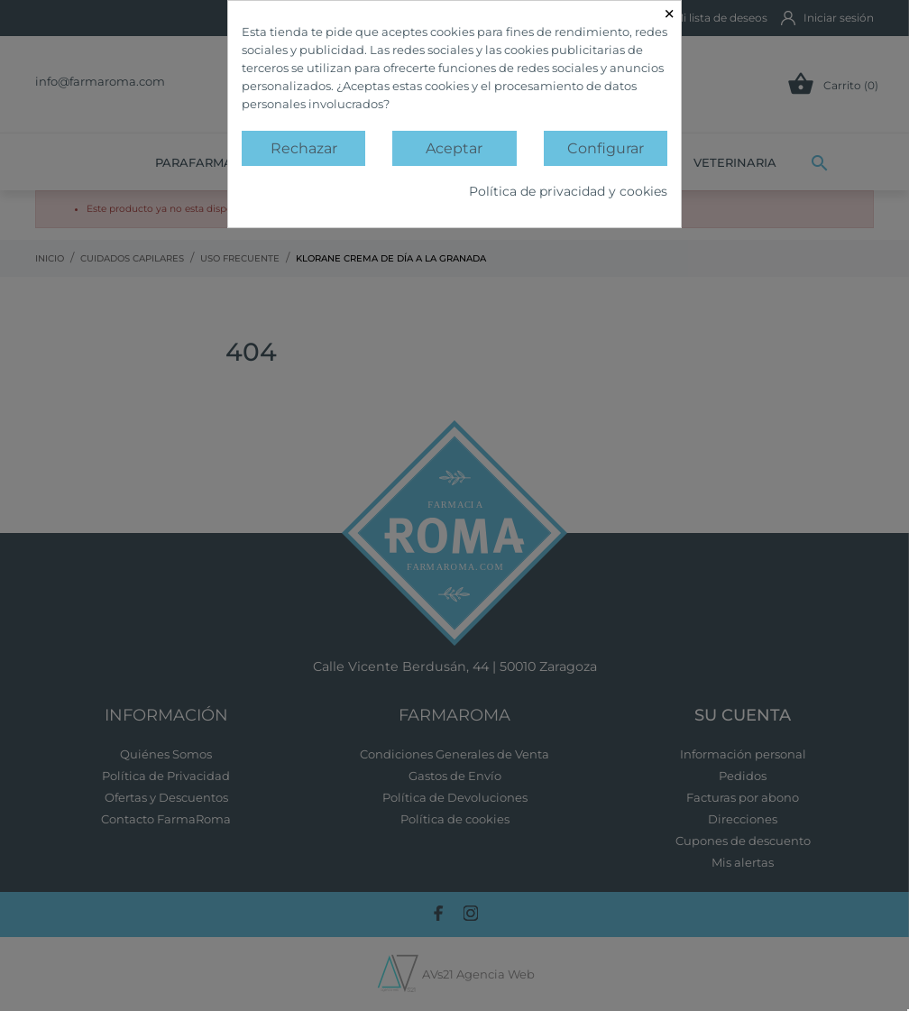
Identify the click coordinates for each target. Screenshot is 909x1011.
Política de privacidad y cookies (568, 191)
